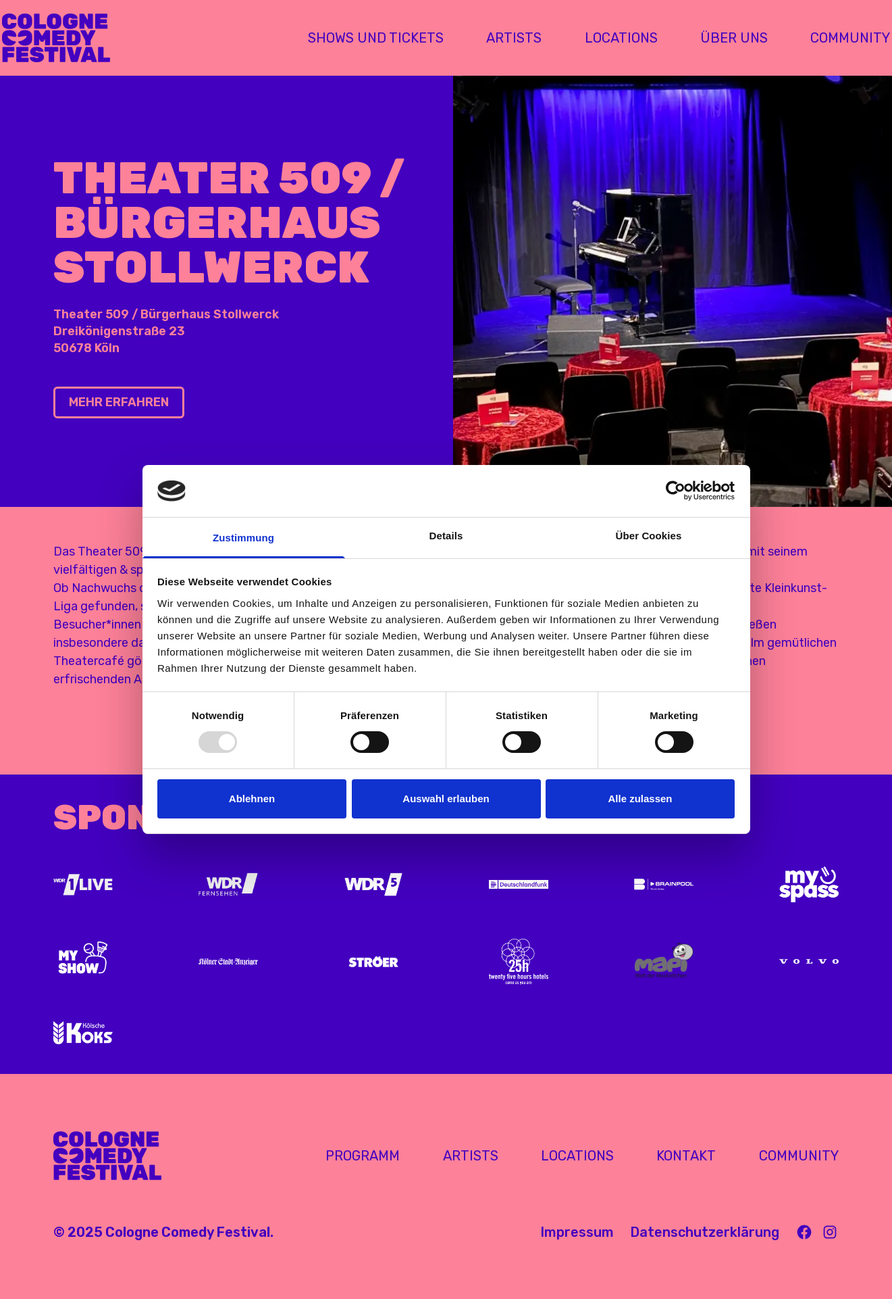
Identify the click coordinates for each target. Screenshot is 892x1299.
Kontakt (686, 1156)
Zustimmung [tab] (243, 537)
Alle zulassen (640, 798)
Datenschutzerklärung (704, 1232)
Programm (362, 1156)
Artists (470, 1156)
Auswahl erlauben (445, 798)
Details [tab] (446, 535)
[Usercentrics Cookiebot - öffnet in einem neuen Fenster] (675, 491)
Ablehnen (252, 798)
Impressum (577, 1232)
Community (799, 1156)
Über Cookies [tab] (649, 535)
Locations (577, 1156)
